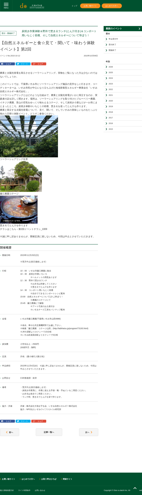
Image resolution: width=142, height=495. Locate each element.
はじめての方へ (111, 6)
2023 (111, 84)
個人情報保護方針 (7, 490)
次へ (88, 432)
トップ (74, 6)
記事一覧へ (49, 432)
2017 (111, 118)
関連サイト (67, 479)
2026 (111, 67)
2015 (111, 129)
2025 (111, 72)
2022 (111, 89)
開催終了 (112, 50)
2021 (111, 95)
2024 (111, 78)
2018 (111, 112)
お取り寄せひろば (48, 479)
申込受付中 (113, 39)
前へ (9, 432)
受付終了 (112, 44)
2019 (111, 106)
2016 (111, 123)
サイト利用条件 (24, 490)
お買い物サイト (90, 6)
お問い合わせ (40, 490)
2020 (111, 101)
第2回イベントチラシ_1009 (33, 229)
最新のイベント (114, 28)
